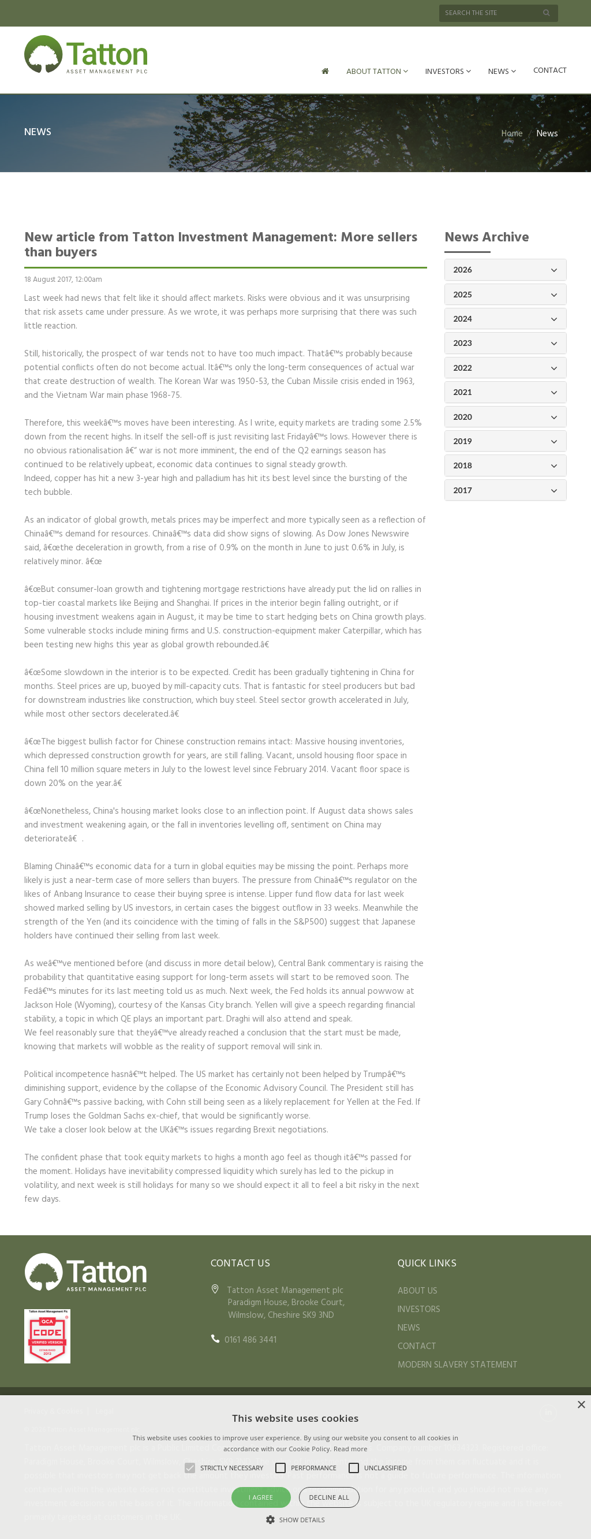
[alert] (295, 1467)
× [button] (581, 1405)
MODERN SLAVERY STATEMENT (458, 1365)
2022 (506, 368)
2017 (506, 490)
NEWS (502, 72)
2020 (506, 417)
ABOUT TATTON (377, 72)
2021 (506, 392)
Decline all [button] (329, 1497)
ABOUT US (417, 1291)
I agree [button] (261, 1497)
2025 (506, 294)
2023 (506, 343)
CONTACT (550, 70)
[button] (295, 1519)
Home (512, 134)
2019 (506, 441)
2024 (506, 319)
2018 (506, 465)
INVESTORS (448, 72)
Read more (351, 1448)
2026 (506, 269)
